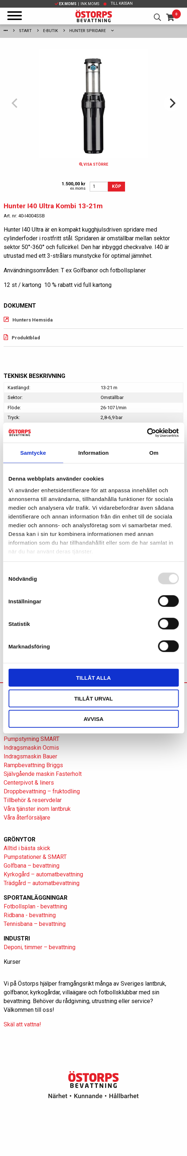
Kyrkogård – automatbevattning (43, 874)
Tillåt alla (93, 678)
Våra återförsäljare (27, 817)
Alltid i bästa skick (27, 848)
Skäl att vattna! (22, 1024)
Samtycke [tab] (33, 453)
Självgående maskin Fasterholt (43, 773)
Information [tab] (93, 453)
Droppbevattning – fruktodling (42, 791)
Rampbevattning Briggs (34, 765)
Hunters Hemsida (32, 320)
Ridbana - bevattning (30, 915)
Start (25, 30)
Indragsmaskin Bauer (30, 756)
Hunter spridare (87, 30)
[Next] (172, 103)
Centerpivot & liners (29, 782)
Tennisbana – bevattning (35, 923)
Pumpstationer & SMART (35, 856)
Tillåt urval (93, 698)
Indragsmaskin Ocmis (31, 747)
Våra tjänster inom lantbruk (37, 808)
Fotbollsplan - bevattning (35, 906)
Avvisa (93, 719)
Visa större (93, 164)
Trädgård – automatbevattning (41, 883)
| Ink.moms (77, 4)
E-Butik (50, 30)
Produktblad (26, 337)
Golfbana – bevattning (31, 865)
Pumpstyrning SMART (31, 738)
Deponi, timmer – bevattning (39, 947)
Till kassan (122, 3)
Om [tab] (154, 453)
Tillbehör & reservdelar (33, 800)
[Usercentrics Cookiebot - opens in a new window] (147, 432)
